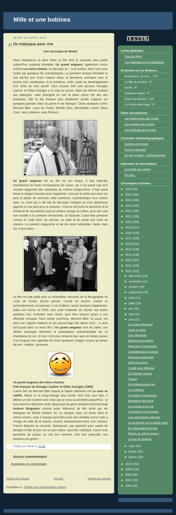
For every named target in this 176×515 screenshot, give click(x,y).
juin (131, 308)
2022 (129, 211)
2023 (129, 205)
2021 (129, 216)
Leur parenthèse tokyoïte (144, 417)
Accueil (58, 478)
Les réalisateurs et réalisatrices (144, 62)
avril (132, 319)
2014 (129, 254)
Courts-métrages (135, 149)
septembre (136, 292)
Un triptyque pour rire (141, 384)
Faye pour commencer (142, 346)
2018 (129, 233)
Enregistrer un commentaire (29, 464)
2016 (129, 243)
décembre (136, 276)
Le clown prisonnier (140, 324)
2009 (129, 469)
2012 (129, 265)
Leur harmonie (137, 335)
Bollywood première (141, 340)
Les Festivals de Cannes (140, 130)
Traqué (132, 379)
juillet (132, 303)
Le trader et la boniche (142, 395)
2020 (129, 222)
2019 (129, 227)
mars (132, 446)
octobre (134, 286)
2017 (129, 238)
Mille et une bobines (42, 19)
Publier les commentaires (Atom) (45, 487)
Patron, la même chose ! (144, 433)
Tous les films (133, 56)
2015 (129, 249)
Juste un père (137, 330)
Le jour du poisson (140, 439)
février (133, 451)
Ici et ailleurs (136, 390)
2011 (129, 271)
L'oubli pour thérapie (141, 368)
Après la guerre (138, 362)
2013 (129, 260)
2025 (129, 194)
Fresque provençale (141, 357)
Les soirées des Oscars (139, 124)
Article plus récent (17, 478)
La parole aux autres (137, 169)
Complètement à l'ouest (143, 351)
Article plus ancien (99, 478)
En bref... (130, 175)
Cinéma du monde (136, 144)
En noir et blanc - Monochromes (144, 155)
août (132, 297)
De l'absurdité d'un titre (142, 428)
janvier (133, 457)
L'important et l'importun (143, 411)
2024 (129, 200)
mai (131, 314)
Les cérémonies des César (141, 118)
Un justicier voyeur (140, 373)
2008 (129, 474)
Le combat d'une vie (141, 406)
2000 (129, 485)
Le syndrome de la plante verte (148, 422)
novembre (136, 281)
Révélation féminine (141, 401)
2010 (129, 464)
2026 (129, 189)
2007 (129, 480)
